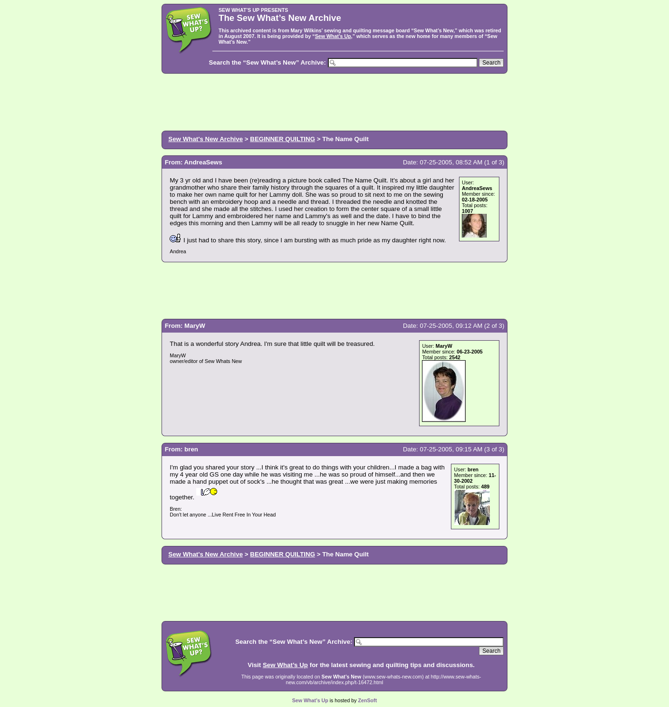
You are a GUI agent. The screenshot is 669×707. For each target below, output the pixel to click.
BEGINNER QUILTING (282, 139)
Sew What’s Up (333, 36)
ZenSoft (367, 700)
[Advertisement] (334, 101)
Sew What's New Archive (205, 139)
